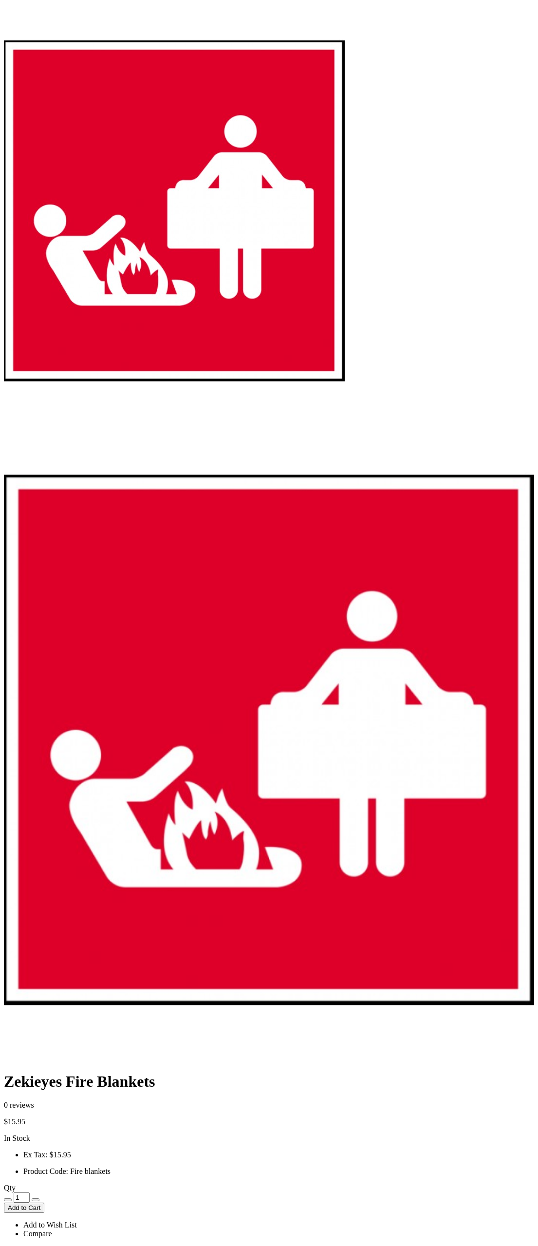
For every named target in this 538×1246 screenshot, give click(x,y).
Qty (10, 1188)
